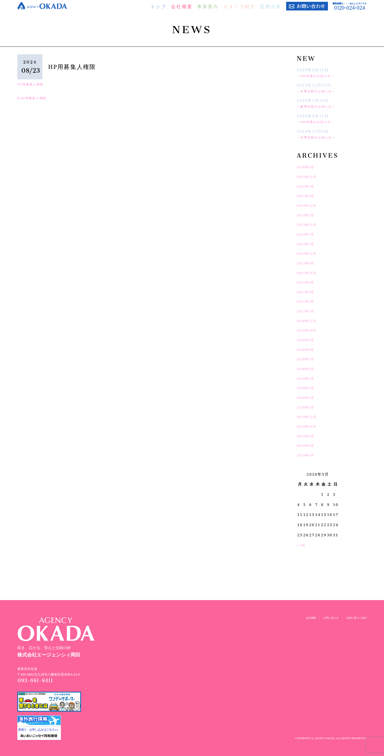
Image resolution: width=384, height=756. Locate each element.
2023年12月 (309, 224)
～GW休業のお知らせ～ (320, 75)
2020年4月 (308, 387)
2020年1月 (308, 407)
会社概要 (181, 6)
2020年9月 (308, 339)
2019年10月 (309, 426)
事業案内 (208, 6)
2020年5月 (308, 378)
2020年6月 (308, 368)
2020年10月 (309, 329)
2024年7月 (308, 214)
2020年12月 (309, 320)
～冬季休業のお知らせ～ (321, 90)
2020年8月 (308, 349)
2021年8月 (308, 281)
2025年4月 (308, 195)
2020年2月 (308, 397)
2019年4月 (308, 454)
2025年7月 (308, 186)
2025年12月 (309, 176)
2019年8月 (308, 435)
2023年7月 (308, 234)
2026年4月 (308, 166)
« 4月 (302, 544)
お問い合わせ (323, 617)
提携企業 (270, 6)
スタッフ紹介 (239, 6)
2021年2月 (308, 301)
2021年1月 (308, 310)
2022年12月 (309, 253)
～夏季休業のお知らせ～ (321, 106)
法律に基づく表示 (353, 617)
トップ (158, 6)
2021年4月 (308, 291)
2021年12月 (309, 272)
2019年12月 (309, 416)
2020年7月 (308, 358)
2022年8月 (308, 262)
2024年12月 (309, 205)
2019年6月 (308, 445)
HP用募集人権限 (33, 83)
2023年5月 (308, 243)
